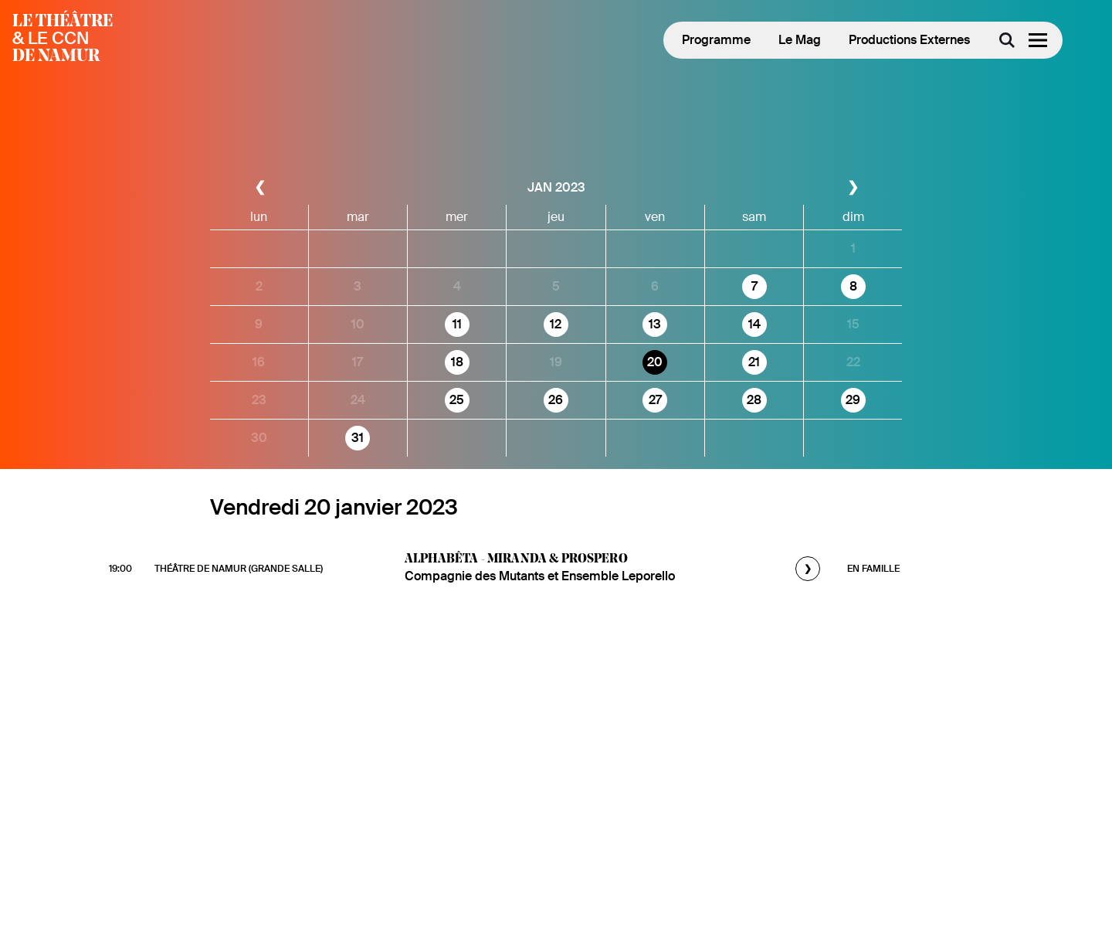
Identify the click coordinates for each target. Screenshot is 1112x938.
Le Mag (799, 40)
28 (754, 400)
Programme (716, 40)
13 (655, 324)
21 (754, 362)
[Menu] (1038, 40)
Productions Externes (909, 40)
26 (555, 400)
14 (754, 324)
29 (853, 400)
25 (456, 400)
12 (555, 324)
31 (357, 438)
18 (457, 362)
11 (457, 324)
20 (655, 362)
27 (655, 400)
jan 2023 (556, 187)
